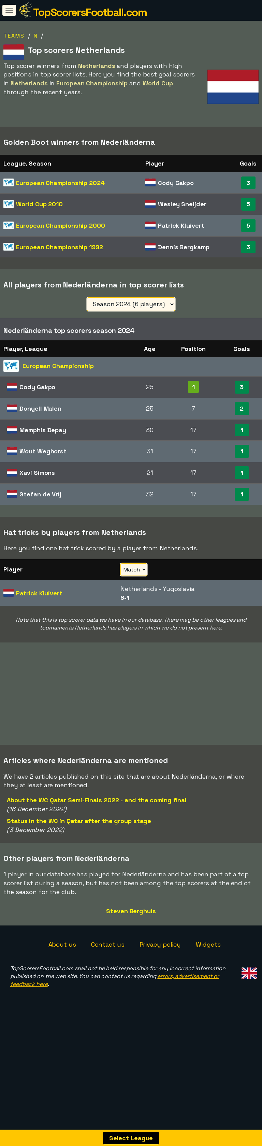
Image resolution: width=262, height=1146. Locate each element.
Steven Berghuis (131, 923)
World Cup (39, 204)
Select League (131, 1138)
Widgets (208, 957)
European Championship (60, 183)
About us (62, 957)
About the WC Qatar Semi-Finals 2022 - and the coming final (97, 813)
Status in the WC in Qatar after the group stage (79, 833)
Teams (14, 35)
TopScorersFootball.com (90, 12)
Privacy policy (160, 957)
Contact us (108, 957)
